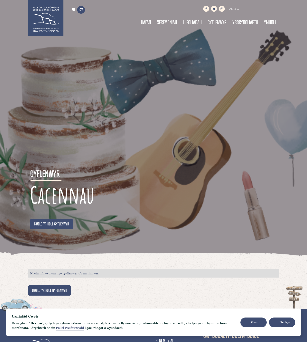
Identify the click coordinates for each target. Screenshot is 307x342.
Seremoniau (167, 22)
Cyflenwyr (217, 22)
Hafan (146, 22)
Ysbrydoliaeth (245, 22)
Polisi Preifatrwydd (70, 328)
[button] (253, 322)
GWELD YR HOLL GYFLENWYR (51, 223)
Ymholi (270, 22)
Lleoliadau (192, 22)
